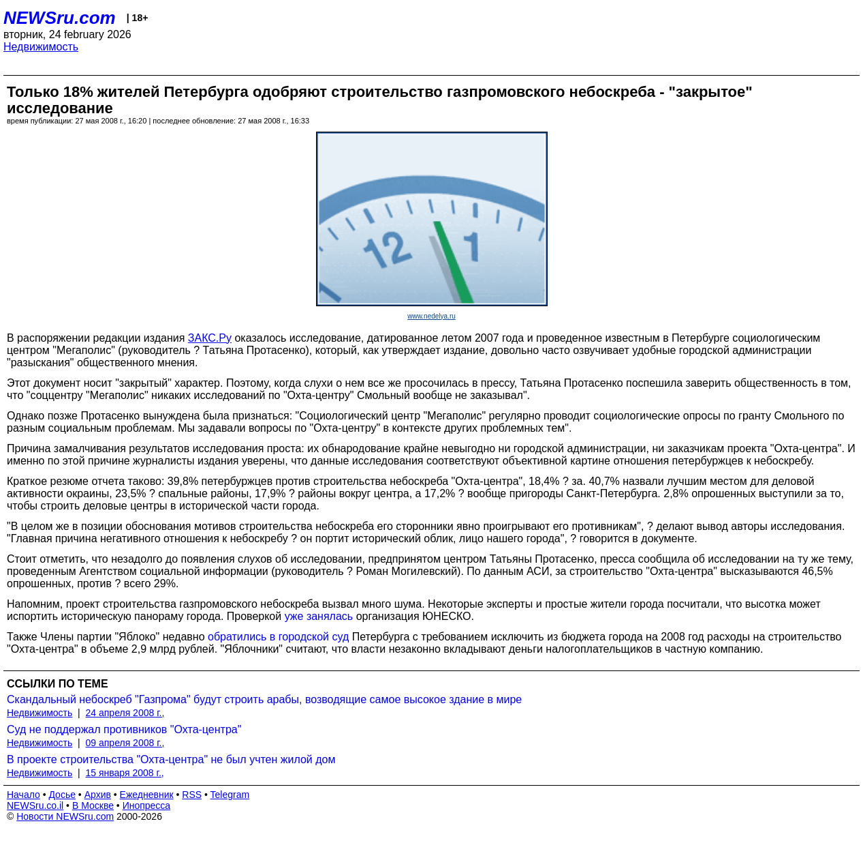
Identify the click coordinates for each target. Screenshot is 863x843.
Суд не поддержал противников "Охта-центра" (124, 729)
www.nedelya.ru (431, 316)
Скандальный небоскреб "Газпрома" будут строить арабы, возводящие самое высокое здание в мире (264, 699)
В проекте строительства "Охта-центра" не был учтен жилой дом (171, 759)
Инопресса (147, 805)
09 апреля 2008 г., (125, 742)
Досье (62, 794)
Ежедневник (147, 794)
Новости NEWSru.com (65, 816)
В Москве (93, 805)
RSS (192, 794)
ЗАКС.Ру (210, 338)
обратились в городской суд (278, 636)
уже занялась (319, 616)
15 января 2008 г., (125, 772)
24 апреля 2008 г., (125, 712)
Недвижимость (40, 47)
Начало (23, 794)
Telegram (230, 794)
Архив (97, 794)
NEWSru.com (59, 18)
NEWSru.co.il (35, 805)
